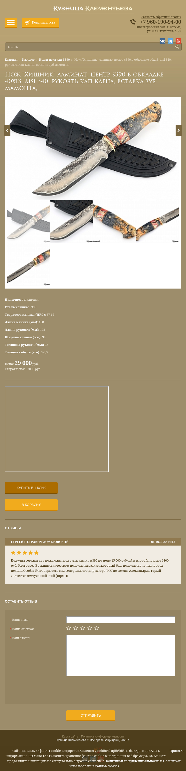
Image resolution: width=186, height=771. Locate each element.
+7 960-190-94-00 (160, 22)
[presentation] (103, 688)
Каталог (28, 59)
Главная (11, 59)
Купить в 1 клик (31, 488)
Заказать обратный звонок (161, 17)
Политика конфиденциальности (102, 736)
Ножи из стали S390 (54, 59)
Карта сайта (70, 736)
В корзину (31, 505)
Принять (177, 751)
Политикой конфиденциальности (132, 761)
